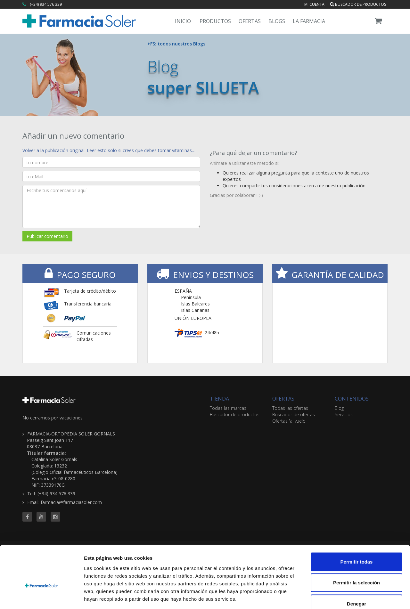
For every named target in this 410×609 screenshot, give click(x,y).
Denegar (356, 567)
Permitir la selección (356, 546)
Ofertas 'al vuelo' (289, 421)
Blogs (276, 21)
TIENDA (219, 398)
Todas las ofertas (290, 408)
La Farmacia (309, 21)
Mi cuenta (314, 4)
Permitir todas (356, 525)
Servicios (344, 414)
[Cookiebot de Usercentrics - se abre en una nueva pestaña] (41, 596)
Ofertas (250, 21)
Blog (339, 408)
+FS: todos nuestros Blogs (176, 44)
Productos (215, 21)
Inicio (183, 21)
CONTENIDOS (352, 398)
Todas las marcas (228, 408)
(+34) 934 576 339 (46, 4)
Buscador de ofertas (293, 414)
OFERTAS (283, 398)
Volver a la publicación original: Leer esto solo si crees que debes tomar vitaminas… (108, 150)
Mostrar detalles (346, 596)
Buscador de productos (358, 4)
